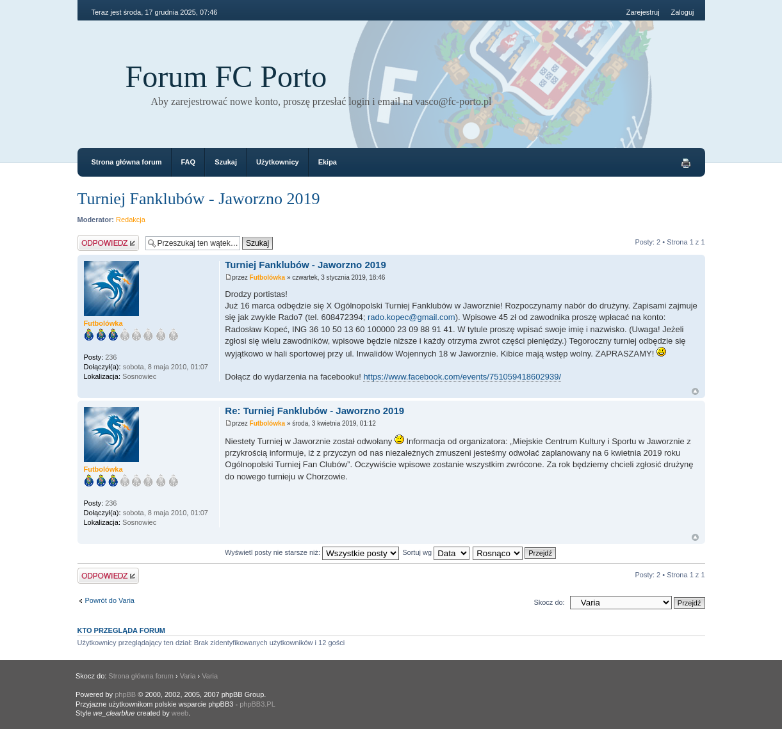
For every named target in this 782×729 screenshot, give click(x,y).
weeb (180, 713)
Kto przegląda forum (121, 630)
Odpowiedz (108, 243)
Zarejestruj (643, 12)
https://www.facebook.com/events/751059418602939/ (462, 376)
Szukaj (226, 162)
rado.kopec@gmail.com (411, 317)
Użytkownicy (277, 162)
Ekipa (327, 162)
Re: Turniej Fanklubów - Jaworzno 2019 (314, 410)
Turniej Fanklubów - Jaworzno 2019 (198, 198)
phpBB (125, 694)
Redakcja (130, 219)
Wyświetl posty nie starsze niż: (312, 552)
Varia (188, 676)
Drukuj (686, 163)
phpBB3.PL (257, 704)
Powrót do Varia (109, 600)
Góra (695, 391)
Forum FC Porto (226, 76)
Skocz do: (549, 602)
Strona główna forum (127, 162)
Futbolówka (268, 277)
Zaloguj (682, 12)
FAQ (188, 162)
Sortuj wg (435, 552)
